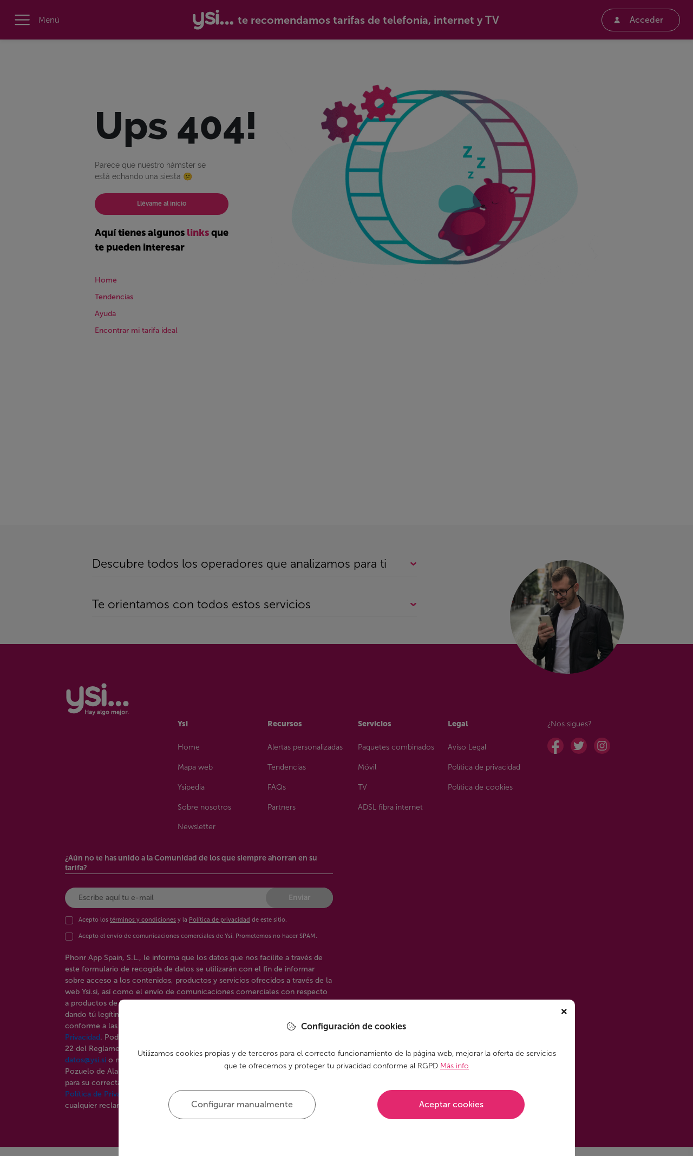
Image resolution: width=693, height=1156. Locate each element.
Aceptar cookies (451, 1104)
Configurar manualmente (242, 1104)
